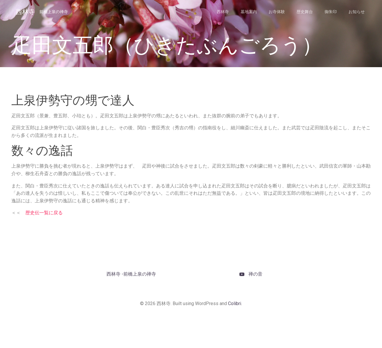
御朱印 (331, 11)
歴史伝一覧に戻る (44, 212)
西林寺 (223, 11)
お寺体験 (277, 11)
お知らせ (356, 11)
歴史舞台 (305, 11)
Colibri (234, 303)
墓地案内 (249, 11)
